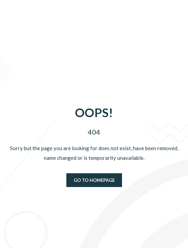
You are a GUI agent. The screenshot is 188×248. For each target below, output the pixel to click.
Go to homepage (94, 180)
